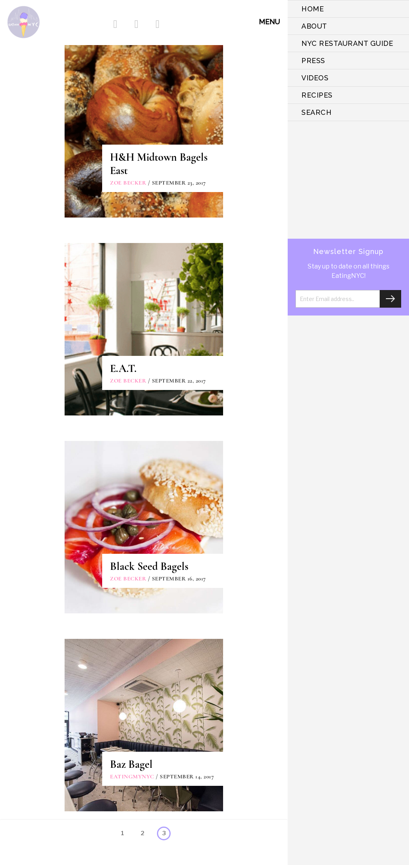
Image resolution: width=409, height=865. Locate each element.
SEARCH (316, 112)
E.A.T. (123, 368)
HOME (312, 9)
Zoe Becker (128, 182)
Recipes (317, 95)
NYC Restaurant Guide (347, 43)
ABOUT (314, 26)
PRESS (313, 60)
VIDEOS (314, 78)
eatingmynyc (132, 776)
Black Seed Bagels (149, 566)
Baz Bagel (131, 764)
